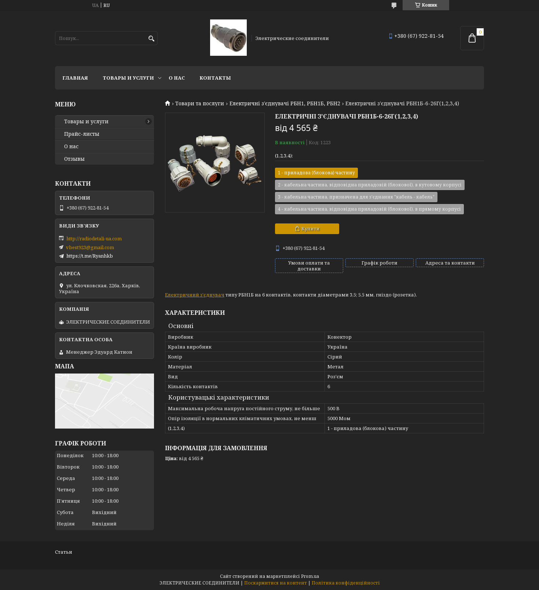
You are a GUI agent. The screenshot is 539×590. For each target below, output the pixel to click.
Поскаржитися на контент (275, 583)
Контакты (215, 77)
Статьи (63, 552)
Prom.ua (310, 576)
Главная (75, 77)
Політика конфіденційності (346, 583)
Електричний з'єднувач (194, 294)
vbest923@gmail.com (90, 247)
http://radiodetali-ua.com (94, 238)
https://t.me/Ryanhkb (89, 255)
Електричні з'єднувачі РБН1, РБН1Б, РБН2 (285, 103)
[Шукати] (151, 38)
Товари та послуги (199, 103)
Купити (310, 228)
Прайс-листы (81, 134)
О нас (177, 77)
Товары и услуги (128, 77)
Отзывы (74, 159)
